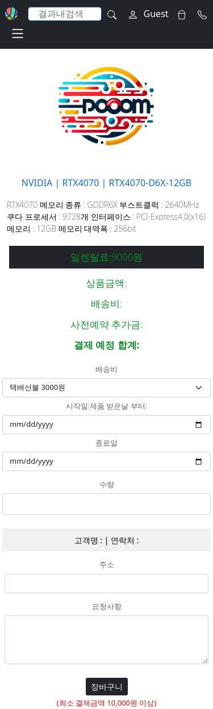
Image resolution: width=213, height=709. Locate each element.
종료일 (106, 443)
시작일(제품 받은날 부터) (106, 406)
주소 (106, 564)
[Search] (65, 14)
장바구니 (107, 686)
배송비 (106, 369)
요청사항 (107, 606)
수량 (106, 484)
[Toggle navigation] (17, 33)
